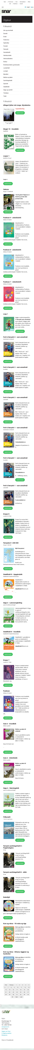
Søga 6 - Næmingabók (11, 788)
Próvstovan (10, 1)
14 (5, 989)
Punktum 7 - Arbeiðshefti (12, 282)
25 (20, 992)
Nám (5, 1)
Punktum (6, 691)
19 (24, 989)
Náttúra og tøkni (8, 77)
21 (5, 992)
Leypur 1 (6, 156)
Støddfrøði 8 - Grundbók (11, 632)
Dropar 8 (6, 514)
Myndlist (5, 74)
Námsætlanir (23, 1)
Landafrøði (6, 68)
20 (28, 989)
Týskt (4, 96)
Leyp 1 (5, 314)
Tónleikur (6, 93)
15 (9, 989)
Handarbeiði (6, 52)
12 (25, 987)
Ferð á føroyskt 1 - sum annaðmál (15, 428)
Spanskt (5, 83)
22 (9, 992)
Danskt (5, 33)
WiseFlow (15, 3)
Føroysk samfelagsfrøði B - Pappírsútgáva (13, 847)
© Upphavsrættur (6, 1033)
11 (21, 987)
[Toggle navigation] (2, 7)
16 (13, 989)
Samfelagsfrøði (7, 80)
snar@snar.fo (5, 1027)
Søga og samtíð (7, 90)
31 (17, 994)
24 (17, 992)
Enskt (4, 36)
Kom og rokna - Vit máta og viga (14, 924)
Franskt (5, 46)
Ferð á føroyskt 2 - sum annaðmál (15, 337)
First (6, 985)
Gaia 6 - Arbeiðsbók (10, 758)
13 (28, 987)
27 (28, 992)
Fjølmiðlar (6, 43)
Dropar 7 (6, 660)
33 (24, 994)
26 (24, 992)
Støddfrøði (6, 87)
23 (13, 992)
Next (17, 997)
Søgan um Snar (6, 1031)
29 (9, 994)
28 (5, 994)
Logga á (28, 7)
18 (20, 989)
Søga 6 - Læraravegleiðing (12, 603)
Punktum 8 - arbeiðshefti (12, 250)
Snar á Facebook (7, 1040)
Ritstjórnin (4, 1035)
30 (13, 994)
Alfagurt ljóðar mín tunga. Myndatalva (16, 105)
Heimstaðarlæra (8, 58)
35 (12, 997)
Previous (11, 985)
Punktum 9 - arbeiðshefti (12, 218)
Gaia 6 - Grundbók (9, 724)
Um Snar (5, 1029)
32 (20, 994)
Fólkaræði (6, 817)
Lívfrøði (5, 71)
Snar (17, 1)
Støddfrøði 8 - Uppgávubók (12, 574)
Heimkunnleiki (7, 55)
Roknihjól (6, 897)
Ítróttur (5, 61)
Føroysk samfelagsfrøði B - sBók (15, 872)
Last (21, 997)
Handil (21, 3)
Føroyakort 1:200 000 (10, 543)
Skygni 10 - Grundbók (11, 129)
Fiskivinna (6, 40)
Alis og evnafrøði (8, 30)
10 (17, 987)
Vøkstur (6, 189)
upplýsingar (20, 113)
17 (17, 989)
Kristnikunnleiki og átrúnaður (11, 65)
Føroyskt (5, 49)
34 (28, 994)
